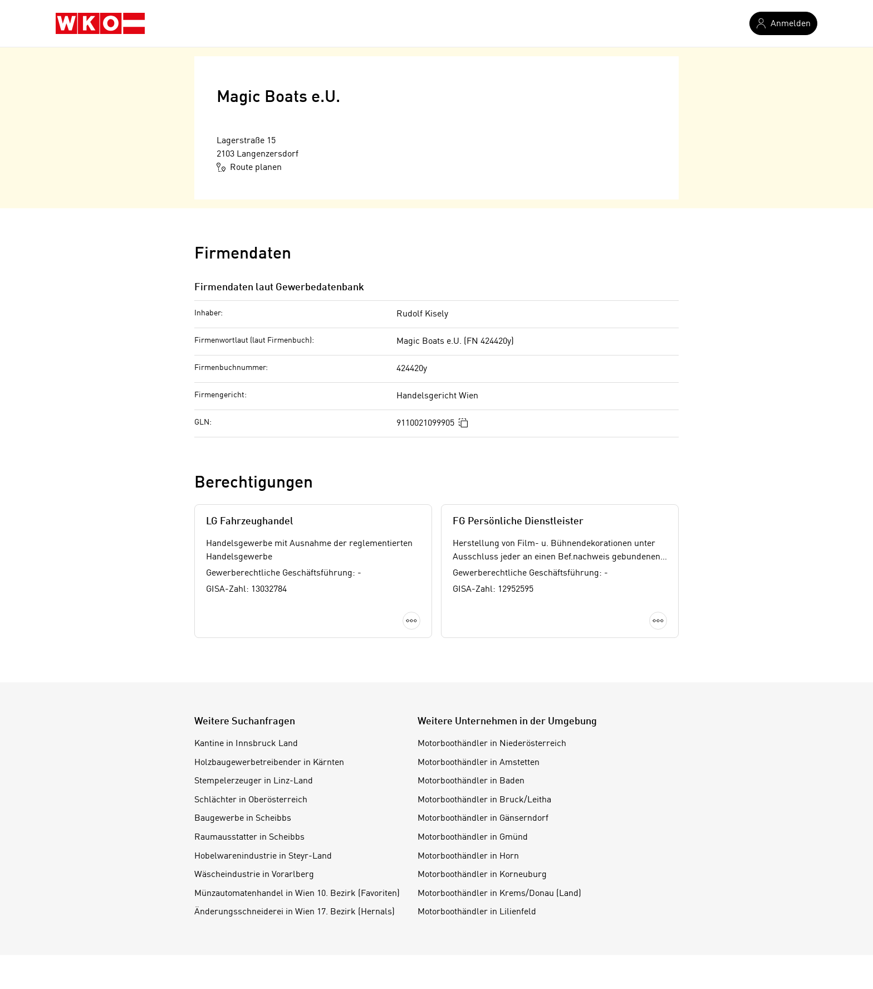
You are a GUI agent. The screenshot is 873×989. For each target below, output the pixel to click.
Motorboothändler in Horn (468, 856)
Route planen (249, 167)
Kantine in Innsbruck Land (246, 743)
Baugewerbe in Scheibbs (242, 818)
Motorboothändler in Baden (471, 781)
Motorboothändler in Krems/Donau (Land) (499, 893)
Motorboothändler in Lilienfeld (477, 912)
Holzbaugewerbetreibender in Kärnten (269, 762)
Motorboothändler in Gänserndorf (483, 818)
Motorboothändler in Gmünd (473, 837)
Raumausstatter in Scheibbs (249, 837)
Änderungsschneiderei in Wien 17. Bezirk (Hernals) (294, 912)
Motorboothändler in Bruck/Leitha (484, 800)
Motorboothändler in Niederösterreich (492, 743)
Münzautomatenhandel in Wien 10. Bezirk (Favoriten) (297, 893)
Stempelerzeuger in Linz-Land (253, 781)
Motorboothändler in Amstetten (479, 762)
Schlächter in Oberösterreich (250, 800)
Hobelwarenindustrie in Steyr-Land (263, 856)
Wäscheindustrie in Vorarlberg (254, 874)
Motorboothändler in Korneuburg (482, 874)
